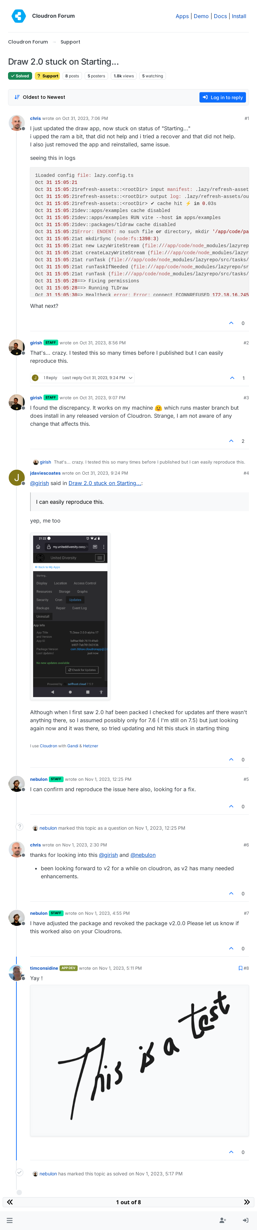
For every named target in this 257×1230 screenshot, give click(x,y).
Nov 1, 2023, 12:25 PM (108, 779)
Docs (220, 16)
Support (47, 75)
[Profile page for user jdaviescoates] (17, 478)
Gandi (72, 745)
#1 (247, 118)
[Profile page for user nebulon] (17, 784)
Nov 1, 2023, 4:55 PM (107, 913)
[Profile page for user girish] (17, 347)
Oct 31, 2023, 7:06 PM (85, 118)
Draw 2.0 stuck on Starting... (105, 483)
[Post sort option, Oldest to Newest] (39, 97)
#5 (246, 779)
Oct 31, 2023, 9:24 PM (105, 473)
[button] (9, 1220)
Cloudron (48, 745)
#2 (246, 342)
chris (35, 118)
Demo (201, 16)
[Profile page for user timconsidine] (17, 973)
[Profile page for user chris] (17, 123)
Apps (182, 16)
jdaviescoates (45, 473)
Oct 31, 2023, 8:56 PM (103, 342)
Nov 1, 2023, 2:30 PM (84, 844)
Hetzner (90, 745)
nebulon (39, 779)
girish (36, 342)
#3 (246, 397)
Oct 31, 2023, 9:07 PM (102, 397)
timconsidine (44, 968)
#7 (246, 913)
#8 (246, 968)
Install (239, 16)
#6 (246, 844)
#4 (246, 473)
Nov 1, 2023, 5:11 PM (120, 968)
